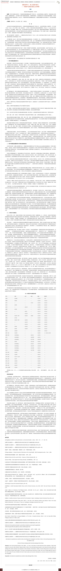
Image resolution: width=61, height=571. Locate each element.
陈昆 (30, 9)
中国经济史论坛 (17, 1)
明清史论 (22, 1)
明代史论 (26, 1)
